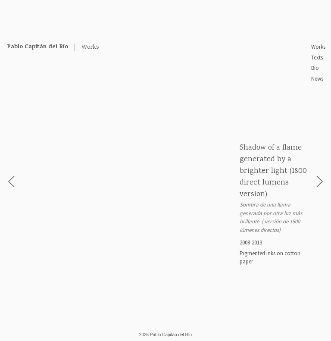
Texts (317, 57)
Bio (315, 68)
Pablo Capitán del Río (37, 47)
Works (318, 46)
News (317, 78)
